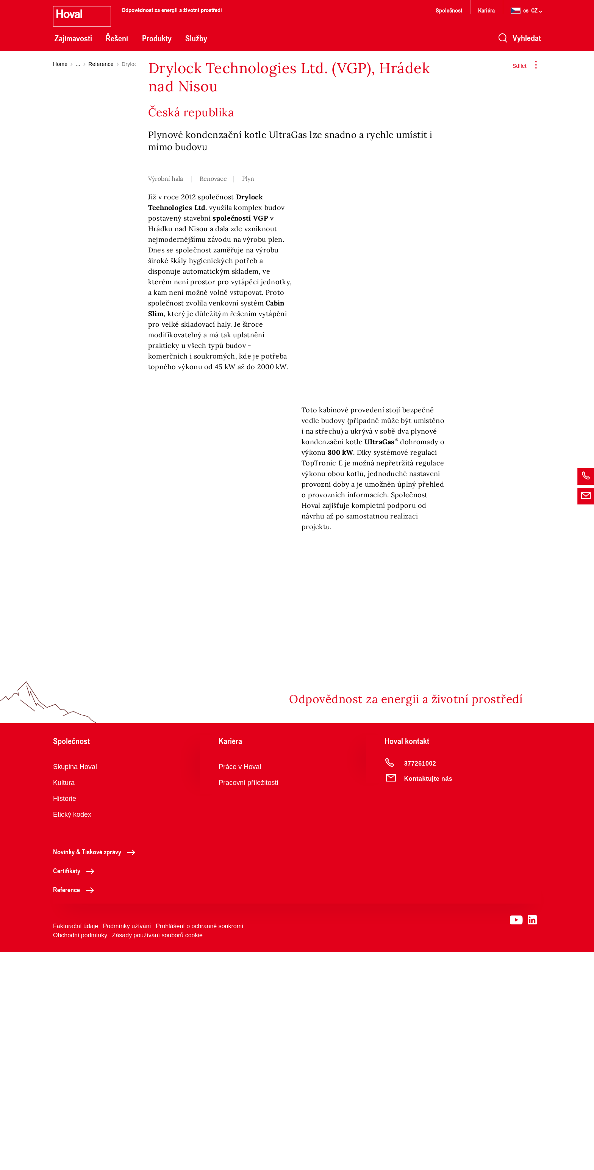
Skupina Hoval (75, 984)
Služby (196, 38)
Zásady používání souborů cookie (157, 1153)
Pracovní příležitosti (248, 1000)
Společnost (449, 10)
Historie (64, 1016)
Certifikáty (75, 1088)
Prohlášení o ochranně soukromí (199, 1144)
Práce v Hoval (240, 984)
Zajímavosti (73, 38)
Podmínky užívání (127, 1144)
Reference (100, 64)
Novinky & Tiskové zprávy (96, 1069)
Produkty (157, 38)
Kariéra (486, 10)
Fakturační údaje (75, 1144)
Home (60, 64)
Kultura (64, 1000)
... (78, 64)
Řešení (117, 38)
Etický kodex (72, 1032)
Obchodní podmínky (80, 1153)
